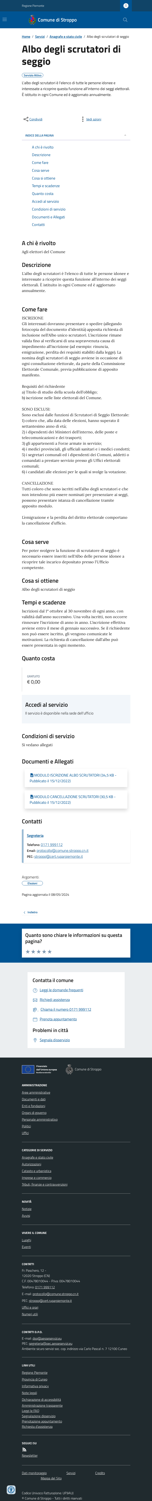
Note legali (29, 1392)
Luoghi (26, 1240)
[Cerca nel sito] (123, 20)
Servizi (40, 36)
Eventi (26, 1246)
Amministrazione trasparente (42, 1405)
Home (26, 36)
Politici (26, 1126)
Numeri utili (30, 1314)
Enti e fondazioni (33, 1105)
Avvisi (26, 1215)
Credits (100, 1472)
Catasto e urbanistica (36, 1170)
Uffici (25, 1132)
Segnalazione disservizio (39, 1416)
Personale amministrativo (40, 1119)
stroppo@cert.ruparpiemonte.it (58, 856)
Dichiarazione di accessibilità (41, 1399)
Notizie (27, 1208)
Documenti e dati (34, 1099)
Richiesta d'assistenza (37, 1426)
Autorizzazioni (31, 1164)
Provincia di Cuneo (34, 1379)
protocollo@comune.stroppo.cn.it (63, 850)
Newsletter (30, 1455)
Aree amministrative (36, 1092)
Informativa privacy (35, 1386)
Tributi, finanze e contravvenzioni (44, 1184)
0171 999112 (52, 844)
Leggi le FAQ (30, 1410)
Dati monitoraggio (34, 1472)
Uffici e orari (30, 1307)
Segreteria (35, 835)
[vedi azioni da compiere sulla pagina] (90, 119)
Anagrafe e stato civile (66, 36)
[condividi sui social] (32, 119)
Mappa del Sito (51, 1478)
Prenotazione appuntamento (42, 1421)
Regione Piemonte (33, 5)
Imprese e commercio (37, 1177)
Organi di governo (34, 1112)
